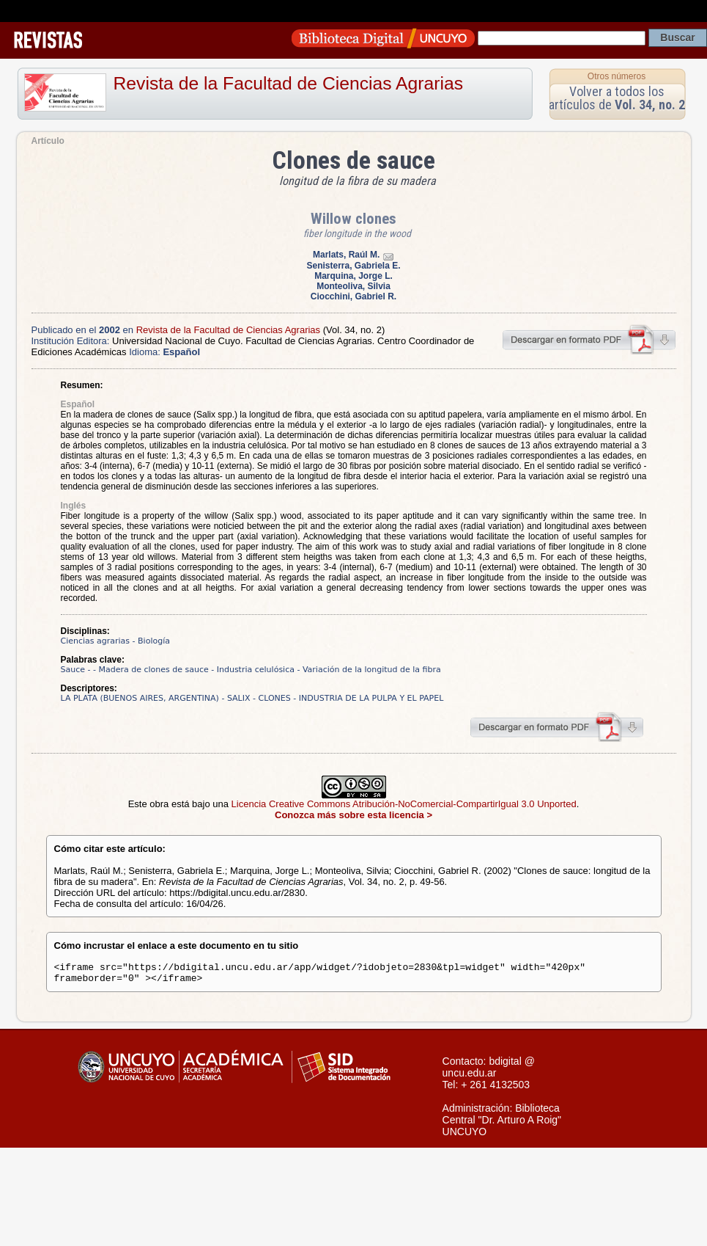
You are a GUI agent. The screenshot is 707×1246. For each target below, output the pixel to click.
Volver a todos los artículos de (617, 98)
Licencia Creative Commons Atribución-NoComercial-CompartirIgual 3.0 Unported (404, 803)
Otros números (616, 76)
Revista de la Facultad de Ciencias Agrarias (289, 83)
